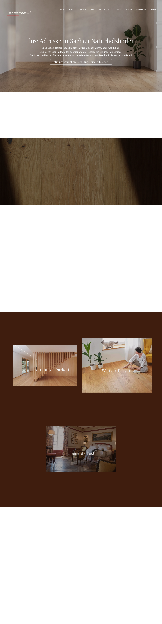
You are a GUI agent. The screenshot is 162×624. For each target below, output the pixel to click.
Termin (153, 10)
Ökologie (129, 10)
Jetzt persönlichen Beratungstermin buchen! (81, 61)
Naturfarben (103, 10)
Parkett (72, 10)
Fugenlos (117, 10)
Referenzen (141, 10)
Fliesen (82, 10)
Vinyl (92, 10)
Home (62, 10)
